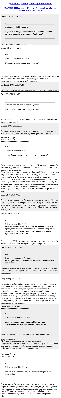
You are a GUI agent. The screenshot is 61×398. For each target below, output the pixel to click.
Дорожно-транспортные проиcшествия (30, 3)
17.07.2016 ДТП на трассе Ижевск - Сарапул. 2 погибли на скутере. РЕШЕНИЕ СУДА (30, 9)
